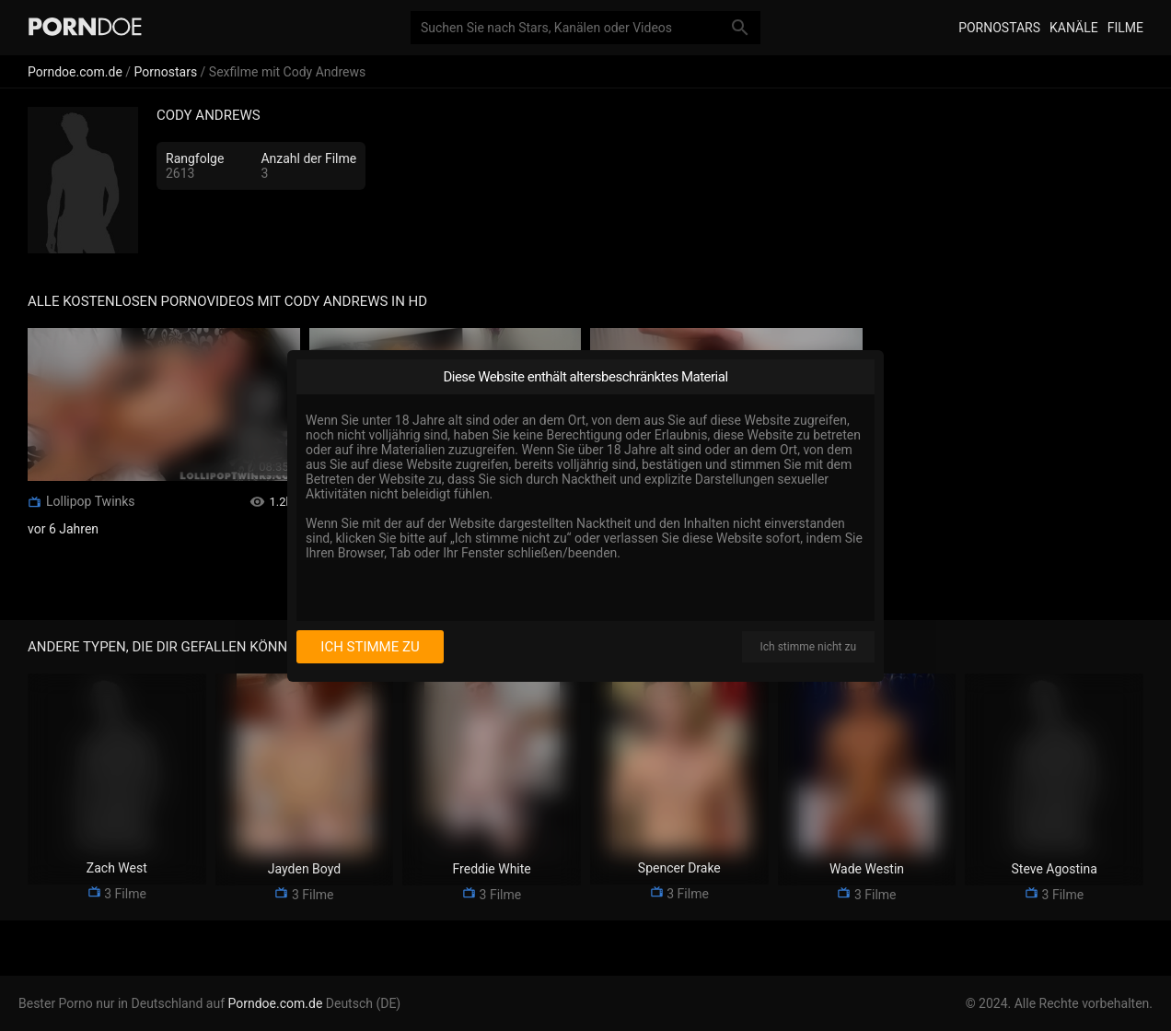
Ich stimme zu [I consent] (369, 647)
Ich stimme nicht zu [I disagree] (808, 646)
